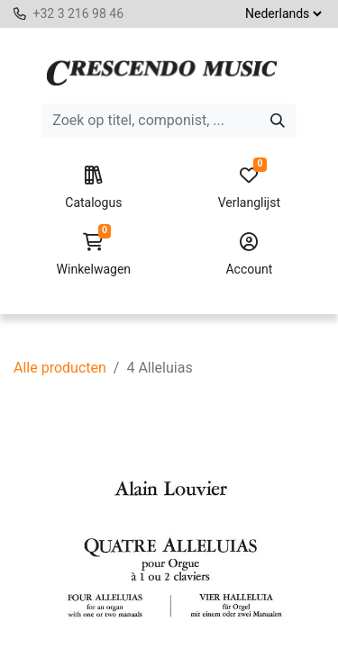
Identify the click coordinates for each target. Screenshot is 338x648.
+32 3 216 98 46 (77, 13)
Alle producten (60, 367)
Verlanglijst (249, 188)
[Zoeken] (278, 121)
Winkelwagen (93, 254)
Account (249, 254)
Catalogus (93, 188)
